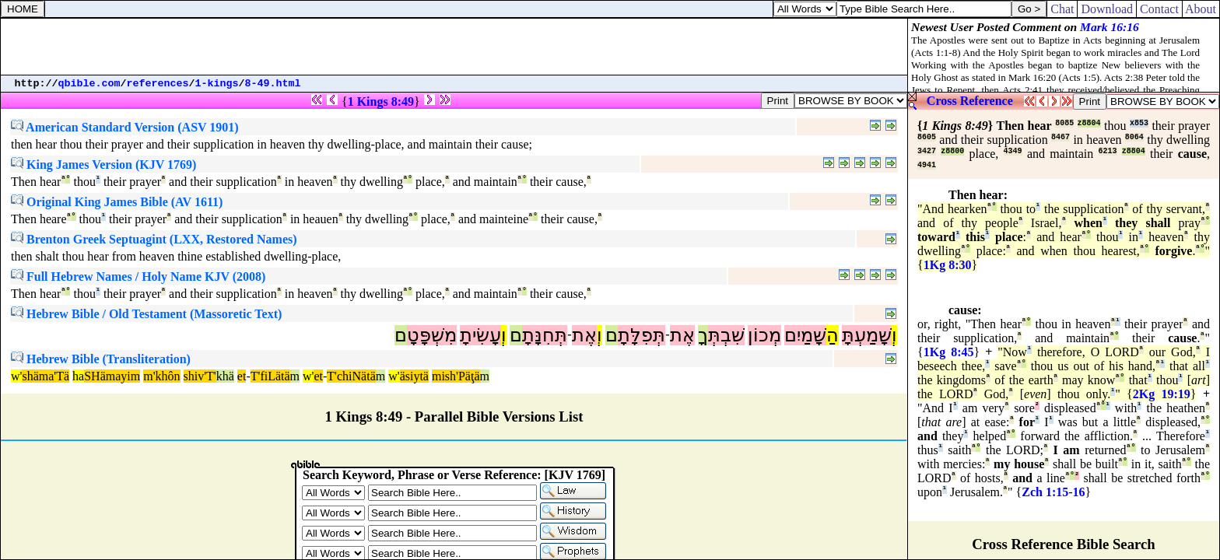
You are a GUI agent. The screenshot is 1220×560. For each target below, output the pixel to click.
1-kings (217, 83)
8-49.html (273, 83)
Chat (1062, 9)
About (1201, 9)
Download (1107, 9)
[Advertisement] (454, 46)
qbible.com (89, 83)
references (158, 83)
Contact (1159, 9)
